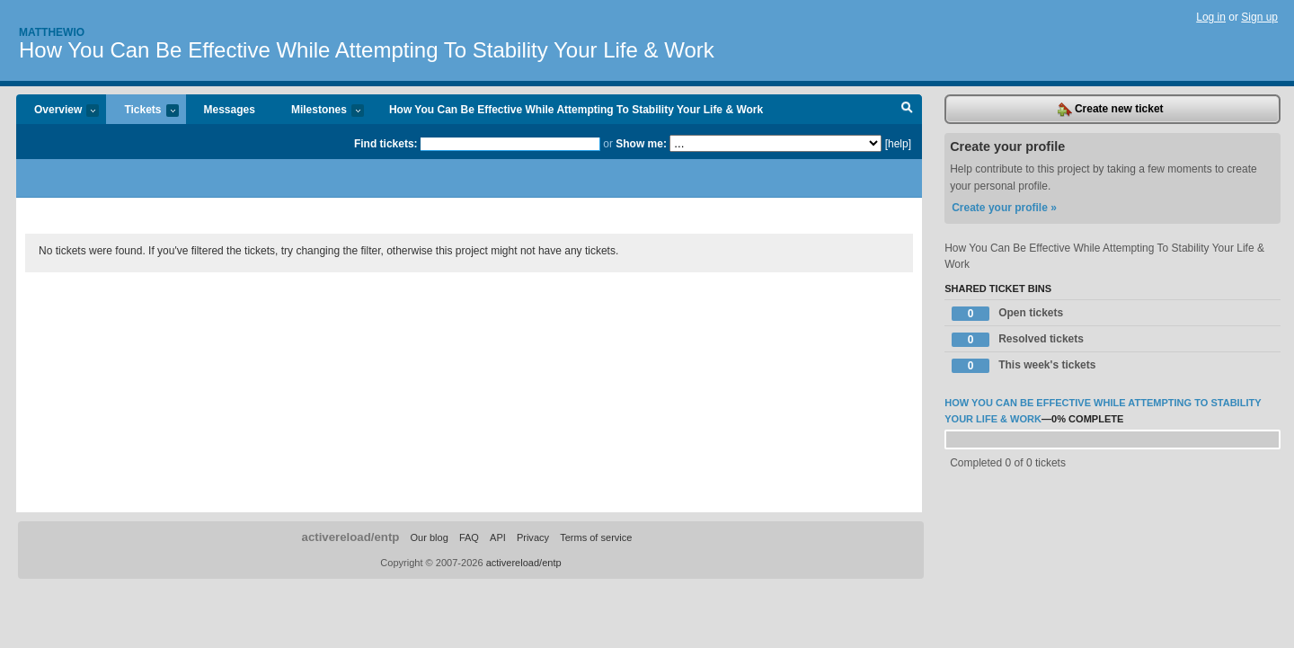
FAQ (469, 537)
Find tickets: (386, 144)
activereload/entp (351, 537)
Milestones (318, 111)
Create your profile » (1004, 207)
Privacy (533, 537)
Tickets (142, 111)
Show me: (641, 144)
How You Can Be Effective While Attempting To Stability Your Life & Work (366, 50)
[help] (898, 144)
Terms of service (596, 537)
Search (907, 109)
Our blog (429, 537)
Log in (1211, 17)
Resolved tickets (1018, 340)
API (498, 537)
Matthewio (51, 32)
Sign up (1259, 17)
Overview (57, 111)
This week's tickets (1023, 366)
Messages (229, 109)
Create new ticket (1111, 109)
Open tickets (1007, 313)
